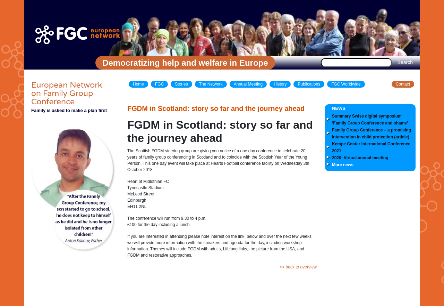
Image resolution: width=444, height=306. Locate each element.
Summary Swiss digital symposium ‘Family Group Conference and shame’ (370, 120)
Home (138, 84)
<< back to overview (298, 267)
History (280, 84)
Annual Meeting (248, 84)
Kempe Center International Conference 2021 (371, 147)
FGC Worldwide (345, 84)
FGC (159, 84)
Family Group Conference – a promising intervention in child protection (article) (371, 133)
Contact (403, 84)
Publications (309, 84)
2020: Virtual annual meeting (360, 157)
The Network (211, 84)
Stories (181, 84)
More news (342, 164)
